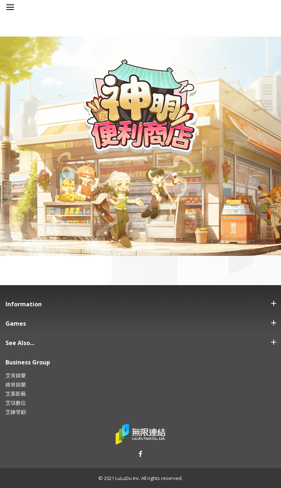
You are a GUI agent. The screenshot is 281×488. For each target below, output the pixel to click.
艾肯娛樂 (15, 375)
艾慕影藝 (15, 393)
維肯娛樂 (15, 384)
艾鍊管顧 (15, 411)
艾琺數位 (15, 402)
